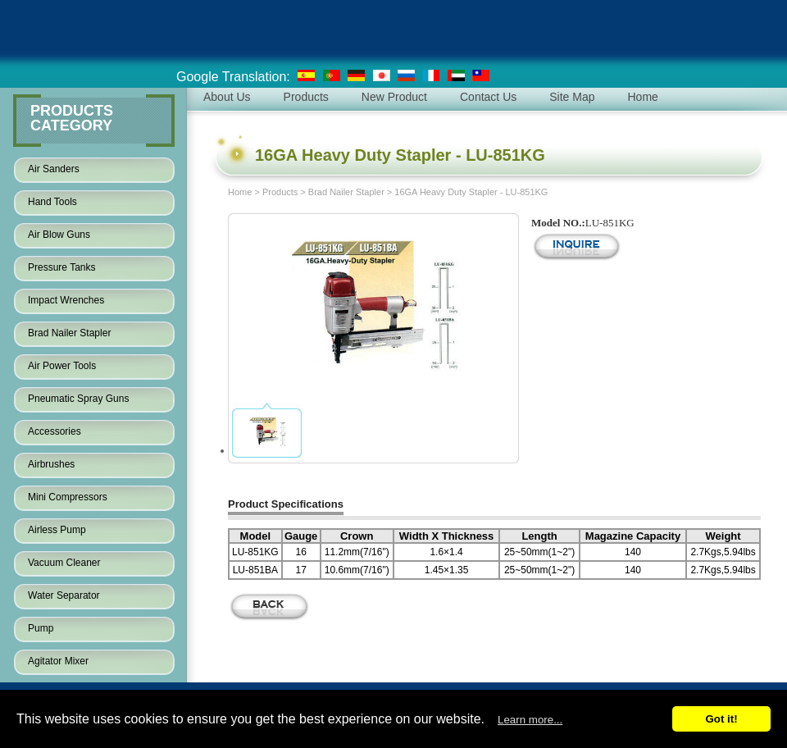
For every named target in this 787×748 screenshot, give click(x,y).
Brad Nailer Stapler (69, 333)
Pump (40, 628)
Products (280, 192)
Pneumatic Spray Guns (78, 398)
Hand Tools (52, 202)
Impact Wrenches (66, 300)
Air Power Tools (62, 366)
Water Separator (64, 595)
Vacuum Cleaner (64, 562)
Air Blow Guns (59, 234)
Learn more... (530, 720)
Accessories (54, 431)
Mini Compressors (67, 497)
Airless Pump (57, 530)
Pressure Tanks (61, 267)
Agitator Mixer (58, 661)
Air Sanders (54, 169)
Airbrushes (51, 464)
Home (240, 192)
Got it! (721, 719)
